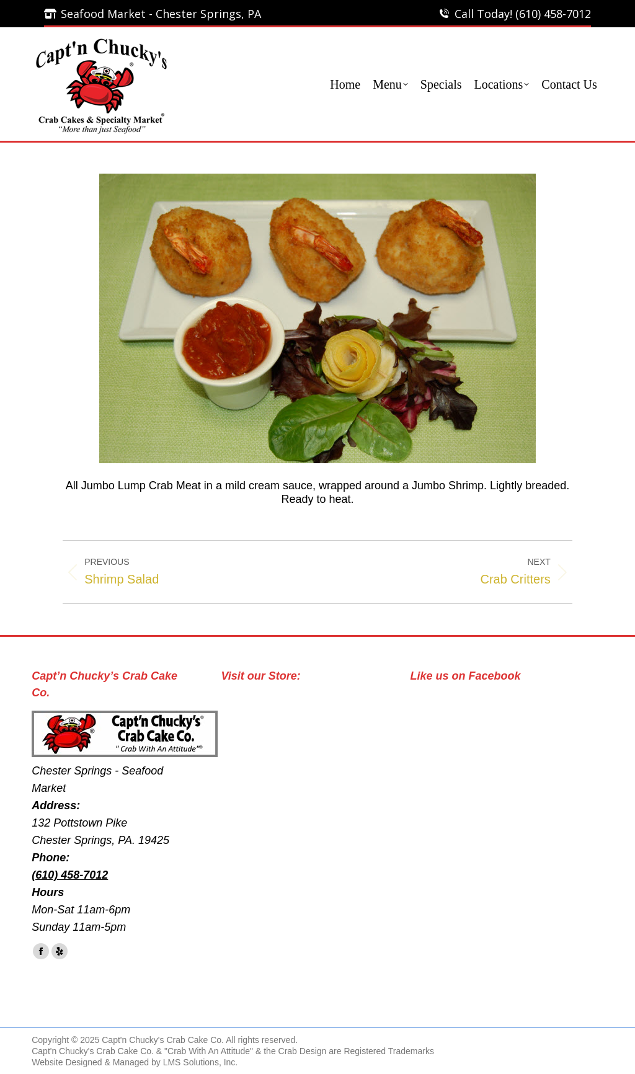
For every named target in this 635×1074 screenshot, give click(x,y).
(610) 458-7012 (70, 875)
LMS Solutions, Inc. (200, 1062)
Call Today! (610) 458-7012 (523, 13)
